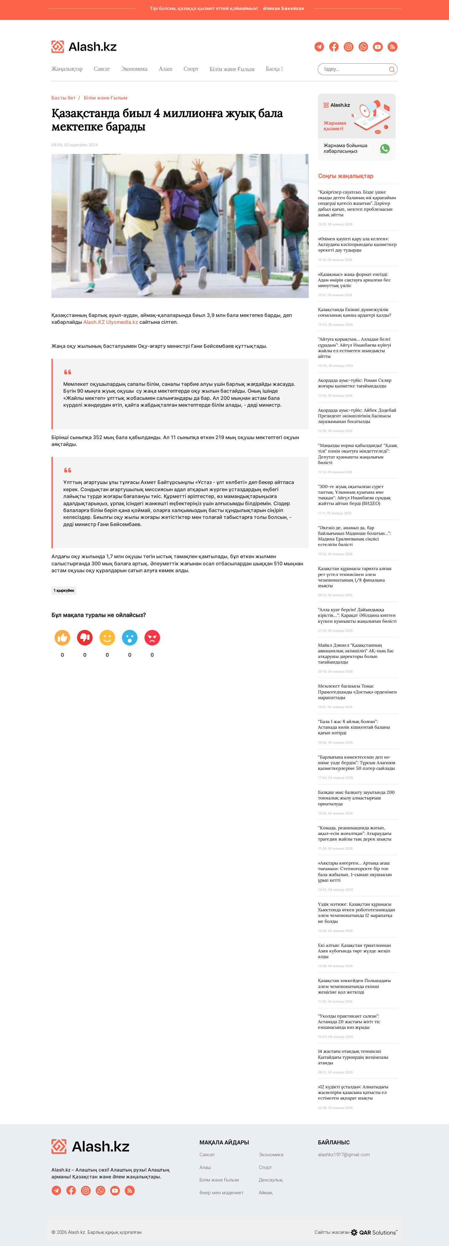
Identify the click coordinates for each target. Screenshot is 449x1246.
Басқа (274, 66)
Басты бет (63, 93)
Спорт (191, 66)
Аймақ (266, 1188)
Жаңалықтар (67, 66)
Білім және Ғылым (232, 67)
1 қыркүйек (64, 585)
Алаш (165, 66)
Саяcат (102, 66)
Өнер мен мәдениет (222, 1188)
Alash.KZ (94, 317)
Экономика (134, 66)
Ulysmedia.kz (122, 317)
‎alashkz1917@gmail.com (344, 1150)
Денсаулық (271, 1175)
